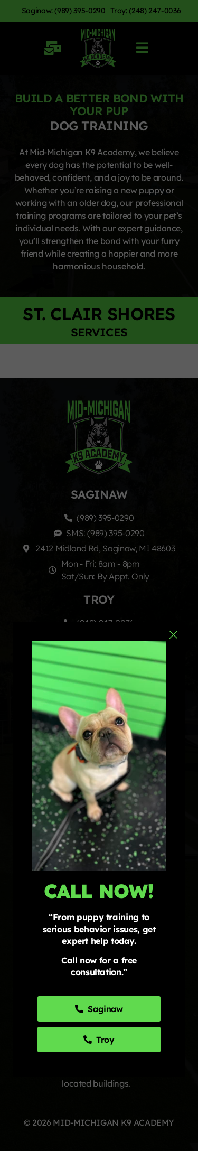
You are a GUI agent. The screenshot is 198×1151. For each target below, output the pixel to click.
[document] (99, 575)
